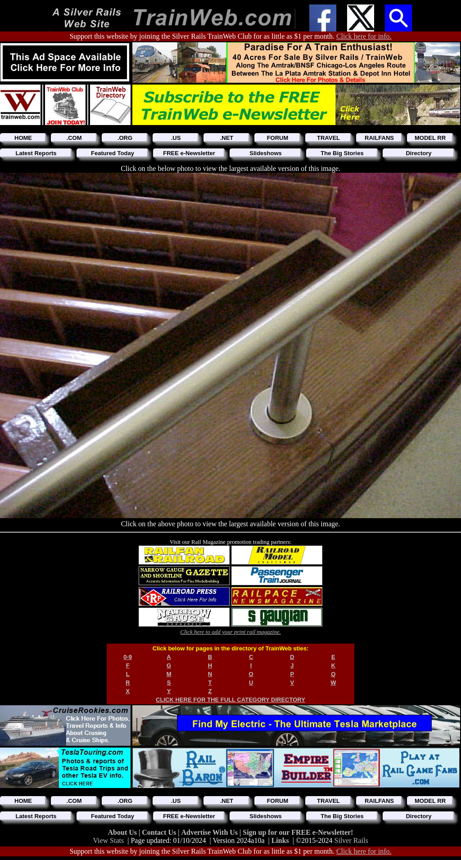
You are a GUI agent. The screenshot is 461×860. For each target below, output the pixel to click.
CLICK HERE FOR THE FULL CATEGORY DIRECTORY (230, 699)
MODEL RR (430, 137)
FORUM (278, 137)
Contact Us (160, 832)
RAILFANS (379, 137)
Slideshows (265, 153)
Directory (418, 153)
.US (176, 137)
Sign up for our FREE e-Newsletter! (298, 832)
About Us (123, 832)
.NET (227, 137)
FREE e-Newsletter (189, 153)
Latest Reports (35, 153)
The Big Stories (342, 153)
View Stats (108, 840)
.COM (74, 137)
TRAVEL (328, 137)
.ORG (125, 137)
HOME (23, 137)
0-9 (127, 657)
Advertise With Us (210, 832)
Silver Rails (351, 840)
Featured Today (112, 153)
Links (280, 840)
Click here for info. (364, 36)
